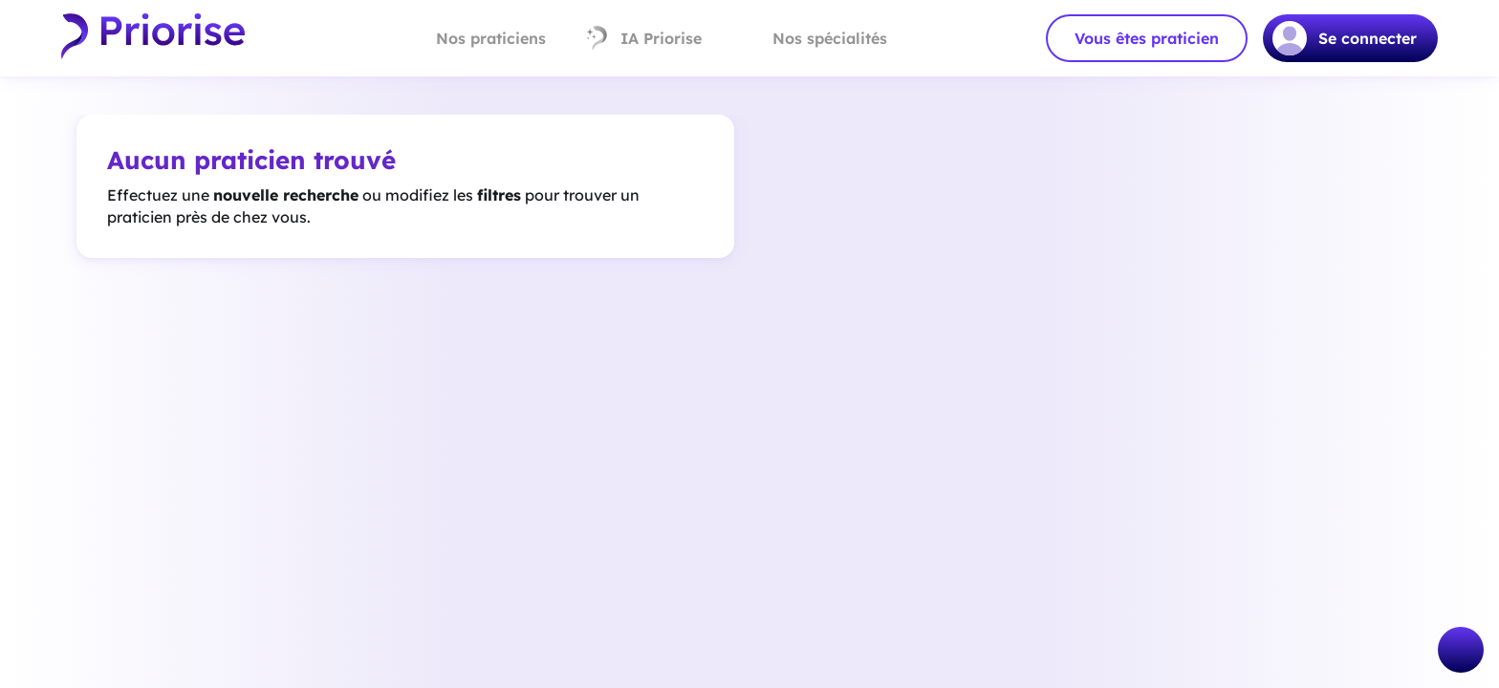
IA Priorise (643, 38)
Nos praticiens (474, 38)
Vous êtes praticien (1147, 38)
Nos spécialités (813, 38)
